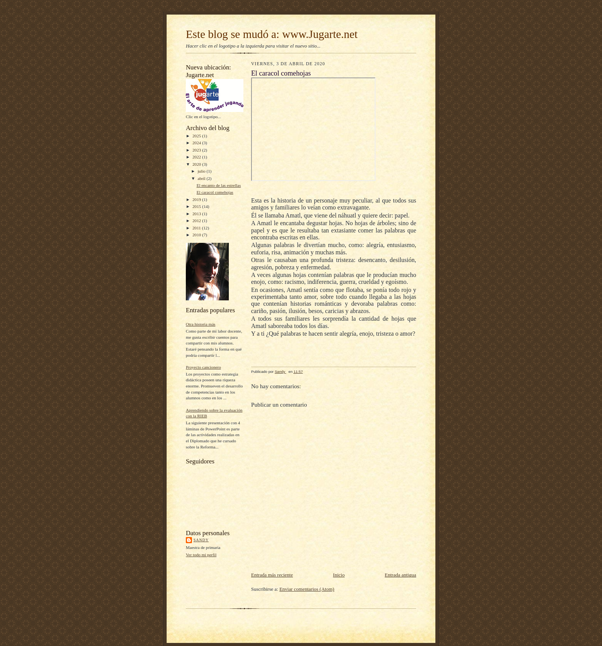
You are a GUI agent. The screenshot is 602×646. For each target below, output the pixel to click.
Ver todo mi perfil (201, 554)
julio (202, 171)
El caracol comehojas (215, 192)
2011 (197, 228)
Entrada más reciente (272, 575)
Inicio (338, 575)
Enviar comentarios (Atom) (307, 589)
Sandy (201, 540)
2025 (197, 135)
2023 (197, 150)
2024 (197, 142)
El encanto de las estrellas (219, 185)
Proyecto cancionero (203, 367)
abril (202, 178)
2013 (197, 213)
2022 (197, 157)
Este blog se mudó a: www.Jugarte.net (271, 34)
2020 (197, 164)
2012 (197, 220)
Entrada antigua (400, 575)
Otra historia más (200, 324)
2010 (197, 234)
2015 (197, 206)
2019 (197, 199)
